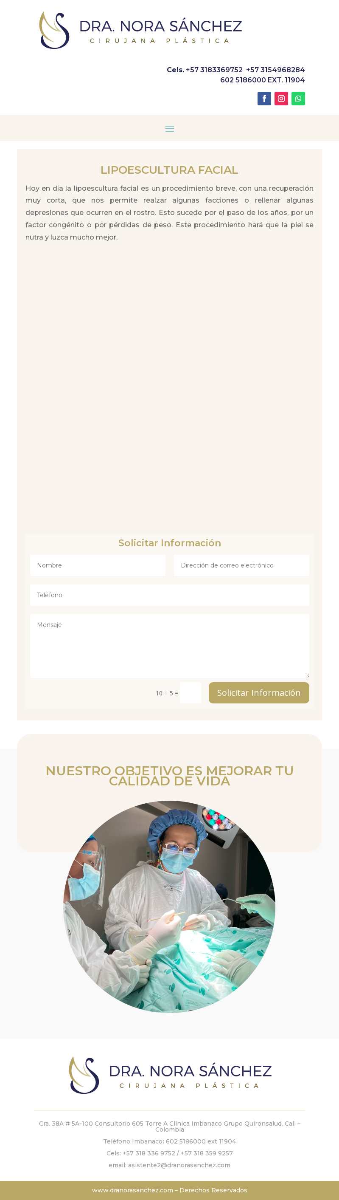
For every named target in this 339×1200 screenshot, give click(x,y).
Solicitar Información (259, 692)
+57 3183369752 (214, 70)
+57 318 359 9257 (207, 1153)
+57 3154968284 (275, 70)
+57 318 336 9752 (149, 1153)
